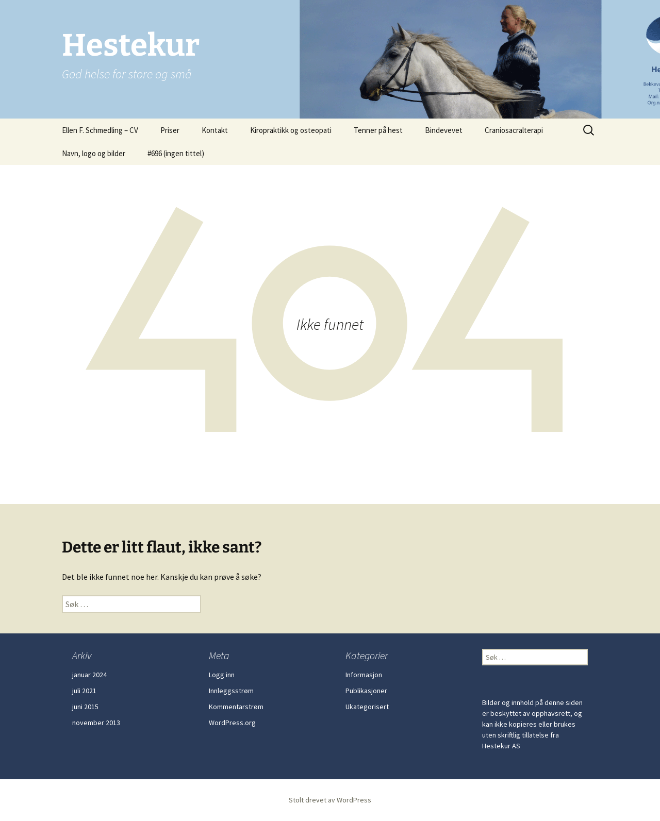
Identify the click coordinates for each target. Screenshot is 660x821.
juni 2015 (85, 706)
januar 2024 (89, 674)
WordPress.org (232, 722)
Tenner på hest (378, 130)
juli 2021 (84, 690)
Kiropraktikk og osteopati (291, 130)
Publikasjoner (366, 690)
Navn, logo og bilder (93, 153)
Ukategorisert (367, 706)
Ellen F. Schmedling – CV (100, 130)
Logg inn (222, 674)
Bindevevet (444, 130)
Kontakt (215, 130)
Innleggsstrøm (231, 690)
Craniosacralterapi (514, 130)
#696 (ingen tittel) (175, 153)
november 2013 (96, 722)
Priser (169, 130)
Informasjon (363, 674)
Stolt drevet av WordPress (330, 800)
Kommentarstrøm (236, 706)
